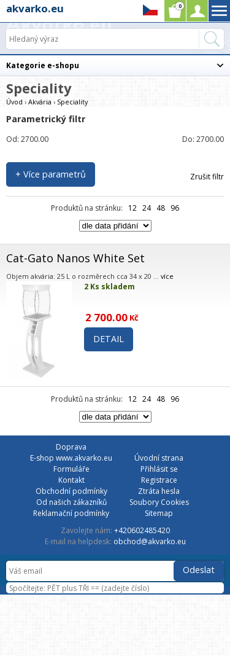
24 (146, 208)
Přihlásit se (159, 469)
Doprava (71, 447)
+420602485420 (142, 530)
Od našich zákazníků (71, 502)
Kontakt (71, 480)
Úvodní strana (158, 458)
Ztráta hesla (159, 491)
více (167, 276)
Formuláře (71, 469)
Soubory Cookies (159, 502)
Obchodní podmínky (71, 491)
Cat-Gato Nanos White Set (75, 258)
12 (132, 208)
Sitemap (159, 513)
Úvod (14, 101)
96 (175, 208)
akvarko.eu (35, 8)
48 (160, 208)
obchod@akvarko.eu (149, 541)
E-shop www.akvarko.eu (71, 458)
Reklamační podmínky (71, 513)
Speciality (72, 101)
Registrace (159, 480)
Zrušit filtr (207, 176)
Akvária (40, 101)
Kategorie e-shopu (42, 65)
